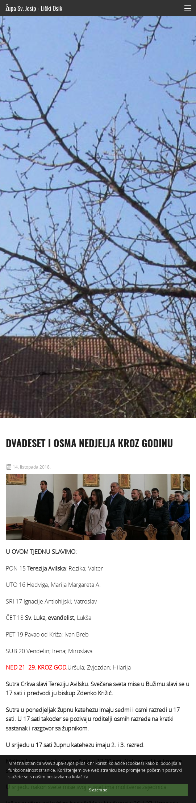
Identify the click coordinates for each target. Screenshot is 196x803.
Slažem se (98, 790)
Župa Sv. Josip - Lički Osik (33, 8)
